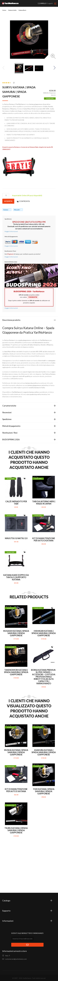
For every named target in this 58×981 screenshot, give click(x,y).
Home (4, 10)
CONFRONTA (24, 201)
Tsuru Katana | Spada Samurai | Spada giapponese (16, 830)
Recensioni (6, 412)
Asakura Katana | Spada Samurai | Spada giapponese (44, 752)
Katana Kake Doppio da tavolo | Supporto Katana (16, 577)
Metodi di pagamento (11, 426)
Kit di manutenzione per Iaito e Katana (43, 539)
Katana (5, 210)
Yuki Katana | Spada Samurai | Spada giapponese (43, 791)
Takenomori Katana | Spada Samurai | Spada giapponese (16, 672)
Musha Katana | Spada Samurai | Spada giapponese (16, 752)
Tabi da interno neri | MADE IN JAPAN (43, 502)
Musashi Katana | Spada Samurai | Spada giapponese (16, 633)
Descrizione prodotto (11, 320)
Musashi (17, 210)
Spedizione (6, 419)
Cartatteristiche (9, 406)
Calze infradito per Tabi (16, 502)
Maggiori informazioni (11, 231)
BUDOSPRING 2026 (11, 439)
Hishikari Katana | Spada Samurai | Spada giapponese (44, 633)
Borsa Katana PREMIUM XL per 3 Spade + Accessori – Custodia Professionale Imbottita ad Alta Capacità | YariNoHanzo (43, 677)
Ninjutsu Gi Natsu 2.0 (16, 538)
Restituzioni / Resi (9, 433)
